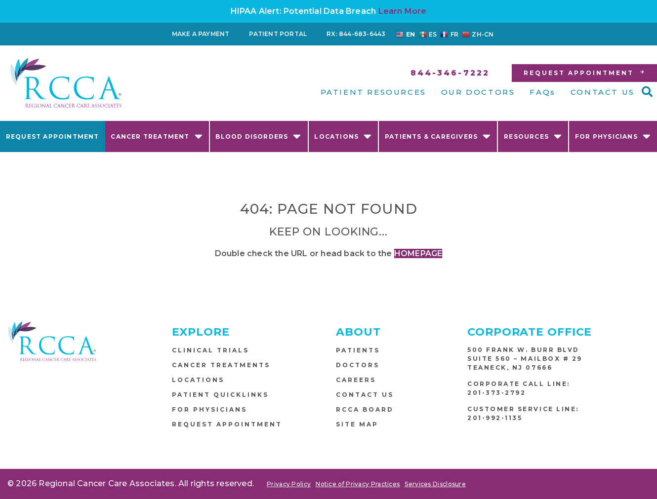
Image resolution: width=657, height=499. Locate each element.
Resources (533, 136)
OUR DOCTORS (478, 92)
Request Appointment (52, 136)
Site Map (357, 424)
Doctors (357, 365)
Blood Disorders (258, 136)
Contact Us (365, 394)
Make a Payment (201, 34)
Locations (343, 136)
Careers (356, 380)
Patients (358, 350)
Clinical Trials (210, 350)
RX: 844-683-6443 (356, 34)
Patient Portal (278, 34)
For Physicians (613, 136)
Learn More (402, 11)
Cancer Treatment (157, 136)
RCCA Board (365, 409)
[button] (647, 92)
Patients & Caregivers (438, 136)
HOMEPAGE (418, 253)
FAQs (542, 92)
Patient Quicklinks (220, 394)
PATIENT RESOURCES (373, 92)
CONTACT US (603, 92)
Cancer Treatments (221, 365)
